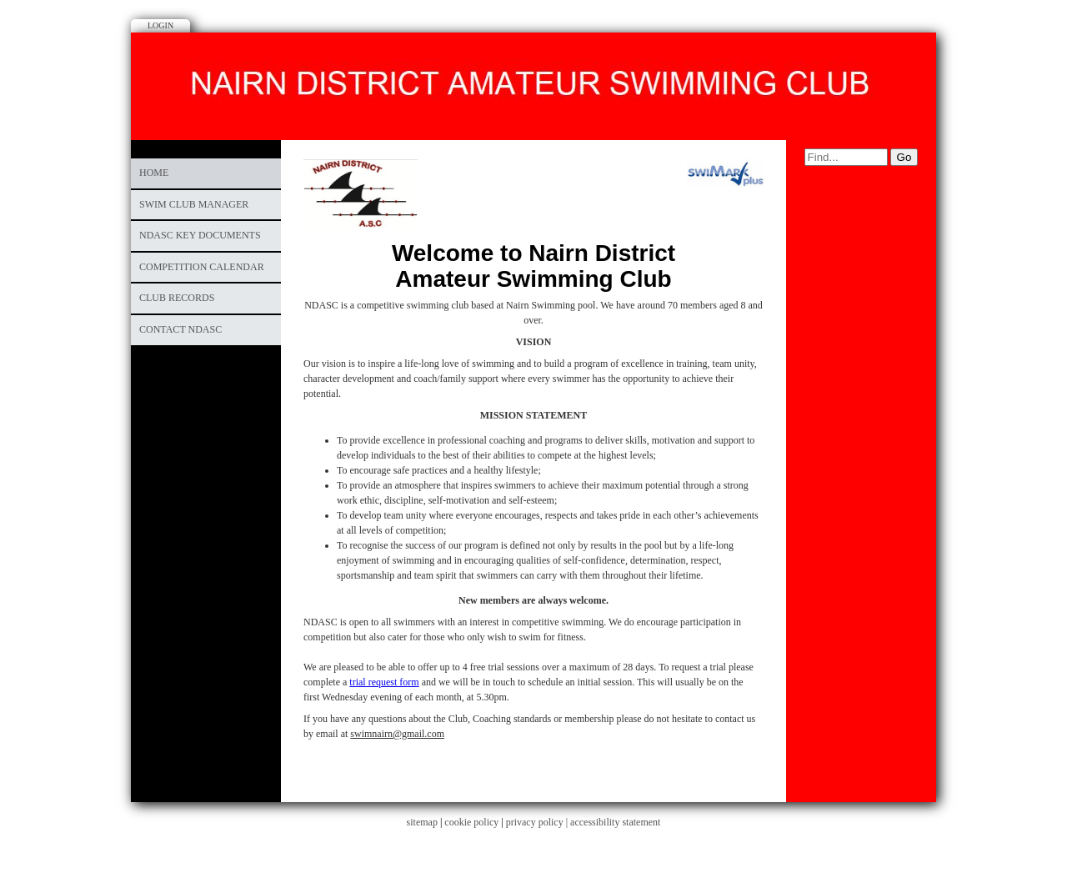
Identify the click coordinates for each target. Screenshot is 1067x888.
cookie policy (471, 822)
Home (153, 172)
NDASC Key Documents (200, 235)
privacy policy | (538, 822)
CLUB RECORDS (176, 298)
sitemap (422, 822)
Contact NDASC (180, 329)
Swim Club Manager (193, 204)
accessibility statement (615, 822)
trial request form (383, 682)
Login (160, 25)
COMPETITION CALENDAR (201, 267)
